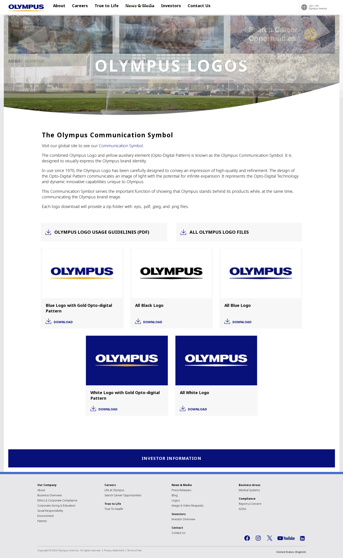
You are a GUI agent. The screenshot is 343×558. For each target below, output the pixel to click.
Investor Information (171, 458)
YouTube (286, 538)
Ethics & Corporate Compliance (57, 501)
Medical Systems (249, 490)
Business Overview (49, 495)
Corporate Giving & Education (56, 506)
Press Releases (181, 490)
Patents (42, 521)
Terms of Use (134, 550)
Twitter (269, 538)
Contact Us (190, 7)
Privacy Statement (114, 550)
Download (63, 322)
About (61, 7)
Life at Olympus (114, 490)
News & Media (135, 7)
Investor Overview (183, 519)
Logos (176, 501)
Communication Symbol (121, 145)
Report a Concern (250, 504)
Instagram (258, 538)
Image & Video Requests (187, 506)
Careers (80, 7)
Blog (175, 495)
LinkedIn (302, 538)
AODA (242, 509)
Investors (164, 7)
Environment (45, 516)
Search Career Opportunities (122, 495)
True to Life (104, 7)
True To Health (113, 509)
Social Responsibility (50, 511)
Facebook (247, 538)
